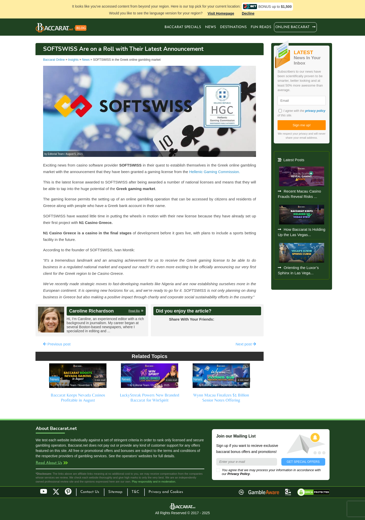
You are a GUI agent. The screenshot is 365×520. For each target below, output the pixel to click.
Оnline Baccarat (293, 27)
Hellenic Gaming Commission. (214, 172)
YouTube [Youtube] (43, 491)
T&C (135, 492)
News (210, 27)
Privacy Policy (238, 474)
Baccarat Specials (183, 27)
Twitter (56, 491)
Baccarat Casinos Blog (61, 28)
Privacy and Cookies (166, 492)
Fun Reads (261, 27)
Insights (73, 59)
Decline (248, 13)
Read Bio (134, 310)
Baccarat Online (54, 59)
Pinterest (70, 493)
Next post (245, 344)
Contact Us (89, 492)
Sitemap (115, 492)
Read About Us (49, 463)
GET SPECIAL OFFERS (303, 462)
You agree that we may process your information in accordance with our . (268, 472)
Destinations (233, 27)
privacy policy (315, 111)
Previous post (56, 344)
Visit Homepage (221, 13)
